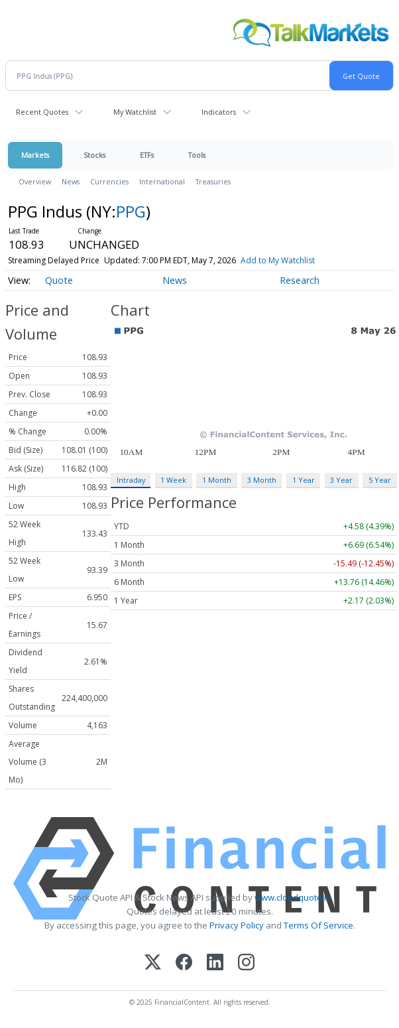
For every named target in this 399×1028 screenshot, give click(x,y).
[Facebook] (184, 963)
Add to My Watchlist (278, 260)
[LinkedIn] (215, 963)
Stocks (94, 155)
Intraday (131, 480)
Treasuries (213, 181)
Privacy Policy (236, 925)
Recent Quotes (42, 112)
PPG (131, 211)
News (71, 181)
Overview (35, 181)
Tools (196, 155)
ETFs (147, 155)
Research (299, 280)
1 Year (303, 480)
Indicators (218, 112)
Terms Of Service (318, 925)
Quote (59, 280)
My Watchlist (134, 112)
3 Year (341, 480)
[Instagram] (246, 963)
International (162, 181)
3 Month (261, 480)
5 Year (380, 480)
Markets (35, 155)
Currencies (109, 181)
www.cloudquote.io (293, 897)
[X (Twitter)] (152, 963)
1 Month (216, 480)
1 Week (173, 480)
